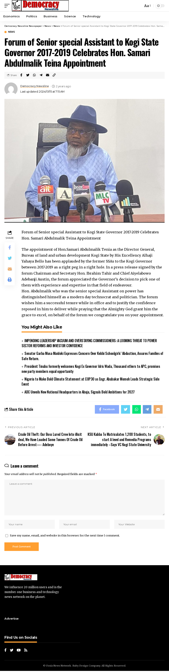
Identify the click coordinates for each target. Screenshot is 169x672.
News (11, 32)
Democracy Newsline (35, 86)
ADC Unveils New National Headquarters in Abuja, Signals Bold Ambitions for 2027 (79, 392)
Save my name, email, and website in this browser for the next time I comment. (65, 536)
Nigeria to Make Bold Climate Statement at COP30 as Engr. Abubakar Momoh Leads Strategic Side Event (90, 381)
